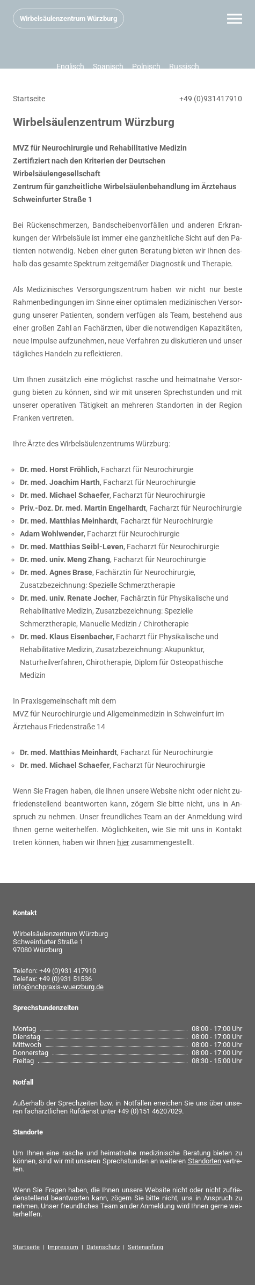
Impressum (63, 1247)
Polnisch (146, 66)
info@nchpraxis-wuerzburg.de (58, 987)
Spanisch (108, 66)
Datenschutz (103, 1247)
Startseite (26, 1247)
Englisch (70, 66)
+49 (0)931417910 (210, 98)
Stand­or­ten (204, 1161)
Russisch (184, 66)
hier (123, 842)
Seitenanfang (145, 1247)
